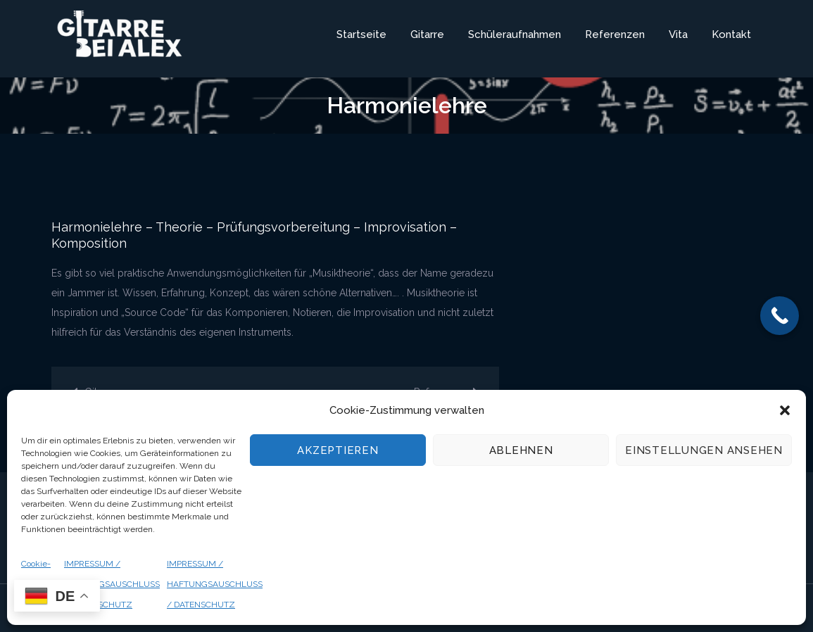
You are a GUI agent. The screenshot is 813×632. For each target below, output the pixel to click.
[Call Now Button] (779, 315)
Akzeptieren (337, 450)
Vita (678, 34)
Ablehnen (521, 450)
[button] (785, 410)
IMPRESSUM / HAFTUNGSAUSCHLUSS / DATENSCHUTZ (112, 584)
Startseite (361, 34)
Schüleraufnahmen (514, 34)
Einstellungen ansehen (704, 450)
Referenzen (615, 34)
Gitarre (427, 34)
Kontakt (731, 34)
